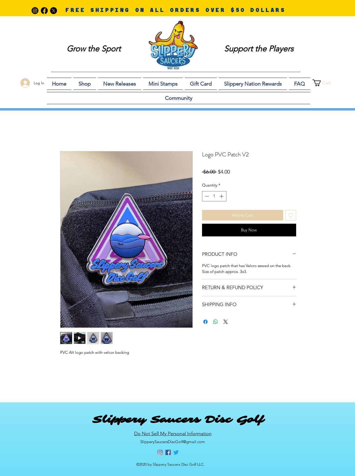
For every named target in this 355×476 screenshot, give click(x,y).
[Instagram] (35, 10)
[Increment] (222, 196)
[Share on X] (225, 322)
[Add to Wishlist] (290, 215)
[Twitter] (176, 452)
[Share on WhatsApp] (215, 322)
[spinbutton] (214, 196)
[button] (326, 83)
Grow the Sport (94, 49)
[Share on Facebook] (205, 322)
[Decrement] (206, 196)
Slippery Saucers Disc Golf (178, 419)
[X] (53, 10)
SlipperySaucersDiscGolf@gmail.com (172, 441)
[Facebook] (44, 10)
